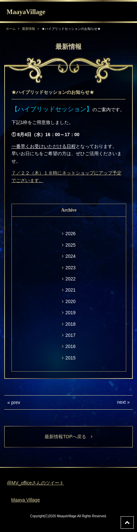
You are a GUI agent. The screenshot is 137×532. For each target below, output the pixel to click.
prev (15, 402)
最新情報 (28, 29)
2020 (70, 301)
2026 (70, 233)
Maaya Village (25, 499)
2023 (70, 267)
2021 (70, 290)
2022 (70, 278)
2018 (70, 324)
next (121, 402)
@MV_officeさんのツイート (35, 482)
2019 (70, 312)
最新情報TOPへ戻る (68, 436)
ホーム (11, 29)
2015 (70, 357)
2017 (70, 335)
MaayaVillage (26, 11)
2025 (70, 245)
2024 (70, 256)
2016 (70, 346)
